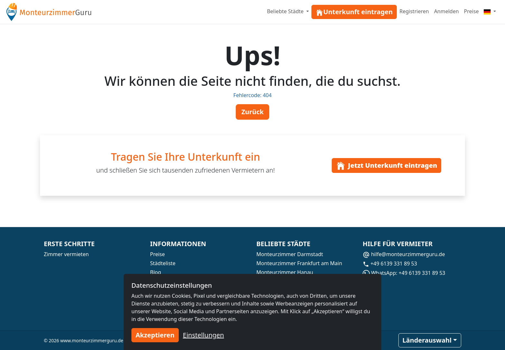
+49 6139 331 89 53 (390, 263)
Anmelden (446, 11)
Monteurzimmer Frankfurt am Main (299, 263)
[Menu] (490, 11)
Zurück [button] (252, 111)
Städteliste (163, 263)
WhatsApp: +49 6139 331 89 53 (404, 272)
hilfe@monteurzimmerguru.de (404, 254)
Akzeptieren (155, 335)
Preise (471, 11)
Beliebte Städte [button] (286, 11)
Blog (155, 272)
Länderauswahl (427, 340)
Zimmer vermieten (66, 254)
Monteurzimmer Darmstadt (289, 254)
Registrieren (414, 11)
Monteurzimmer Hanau (284, 272)
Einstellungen (203, 335)
